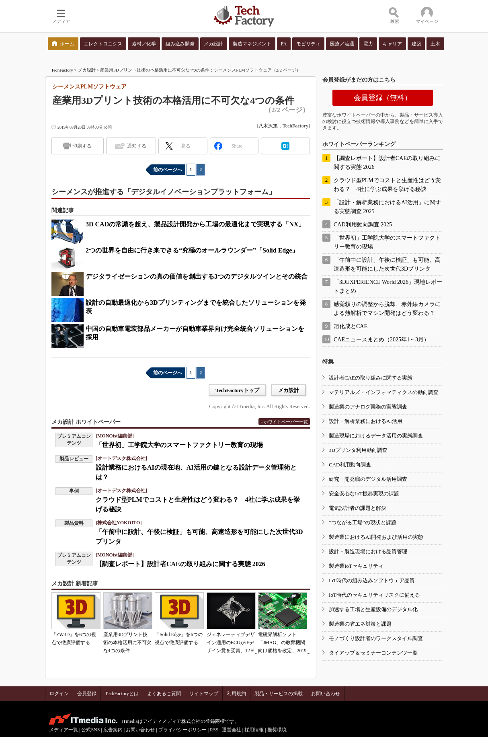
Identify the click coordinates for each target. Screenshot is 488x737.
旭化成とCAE (350, 326)
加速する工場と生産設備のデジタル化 (373, 609)
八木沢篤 (268, 126)
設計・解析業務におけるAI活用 (365, 421)
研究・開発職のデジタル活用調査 (368, 479)
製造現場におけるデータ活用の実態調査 (376, 436)
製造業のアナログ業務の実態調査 (368, 407)
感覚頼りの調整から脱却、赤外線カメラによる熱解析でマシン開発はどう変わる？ (387, 308)
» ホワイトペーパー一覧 (284, 421)
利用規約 (236, 693)
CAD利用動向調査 (350, 465)
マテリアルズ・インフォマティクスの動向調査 (384, 392)
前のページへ (167, 169)
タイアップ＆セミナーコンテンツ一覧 (373, 653)
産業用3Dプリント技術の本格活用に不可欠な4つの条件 (127, 642)
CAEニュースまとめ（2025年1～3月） (381, 340)
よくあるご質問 (164, 693)
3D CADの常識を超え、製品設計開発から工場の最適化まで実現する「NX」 (195, 224)
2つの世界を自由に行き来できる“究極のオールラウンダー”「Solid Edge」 (192, 250)
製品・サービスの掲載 (278, 693)
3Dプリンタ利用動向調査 (358, 450)
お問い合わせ (325, 693)
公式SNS (90, 730)
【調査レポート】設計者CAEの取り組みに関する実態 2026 (180, 563)
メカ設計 (87, 70)
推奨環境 (277, 730)
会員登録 (86, 693)
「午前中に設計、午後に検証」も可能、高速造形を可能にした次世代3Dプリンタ (387, 264)
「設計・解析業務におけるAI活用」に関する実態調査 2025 (387, 206)
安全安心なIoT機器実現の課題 (364, 494)
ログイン (59, 693)
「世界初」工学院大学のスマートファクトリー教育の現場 (179, 444)
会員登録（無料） (383, 98)
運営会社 (231, 730)
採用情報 (254, 730)
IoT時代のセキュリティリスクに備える (374, 595)
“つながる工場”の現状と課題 (362, 522)
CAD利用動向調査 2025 (363, 225)
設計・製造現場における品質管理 (368, 551)
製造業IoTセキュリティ (356, 566)
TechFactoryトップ (237, 390)
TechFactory (62, 70)
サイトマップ (203, 693)
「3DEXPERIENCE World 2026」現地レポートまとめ (388, 286)
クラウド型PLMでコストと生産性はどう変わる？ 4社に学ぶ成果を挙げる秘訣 (387, 184)
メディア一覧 (63, 730)
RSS (214, 730)
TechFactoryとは (122, 693)
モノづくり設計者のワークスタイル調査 (376, 638)
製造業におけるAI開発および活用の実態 (376, 537)
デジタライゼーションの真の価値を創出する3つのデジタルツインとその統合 (197, 276)
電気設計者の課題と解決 (357, 508)
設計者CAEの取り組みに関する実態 (370, 378)
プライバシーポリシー (182, 730)
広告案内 (113, 730)
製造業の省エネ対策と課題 (360, 624)
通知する (136, 146)
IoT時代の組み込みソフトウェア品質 (372, 580)
